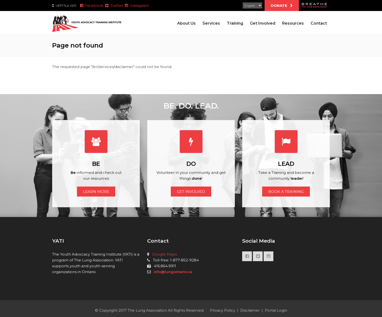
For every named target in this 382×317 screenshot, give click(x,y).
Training (235, 23)
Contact (319, 23)
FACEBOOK (247, 257)
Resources (293, 23)
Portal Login (276, 310)
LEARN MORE (96, 191)
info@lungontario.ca (173, 271)
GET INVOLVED (191, 191)
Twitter (114, 5)
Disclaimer (250, 310)
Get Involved (262, 23)
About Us (186, 23)
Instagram (137, 5)
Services (211, 23)
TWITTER (258, 257)
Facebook (91, 5)
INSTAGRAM (268, 257)
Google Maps (164, 254)
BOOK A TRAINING (286, 191)
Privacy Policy (222, 310)
